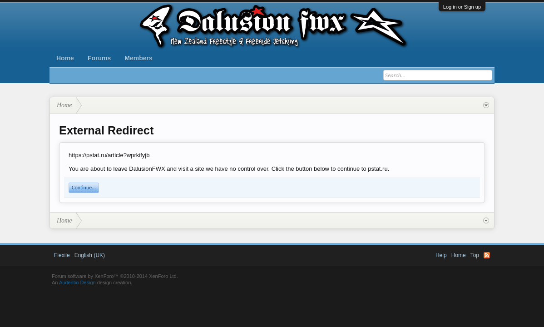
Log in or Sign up (462, 7)
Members (138, 58)
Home (65, 58)
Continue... (84, 187)
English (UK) (89, 255)
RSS (487, 255)
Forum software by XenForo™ (115, 276)
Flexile (62, 255)
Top (474, 255)
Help (441, 255)
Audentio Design (77, 282)
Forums (99, 58)
